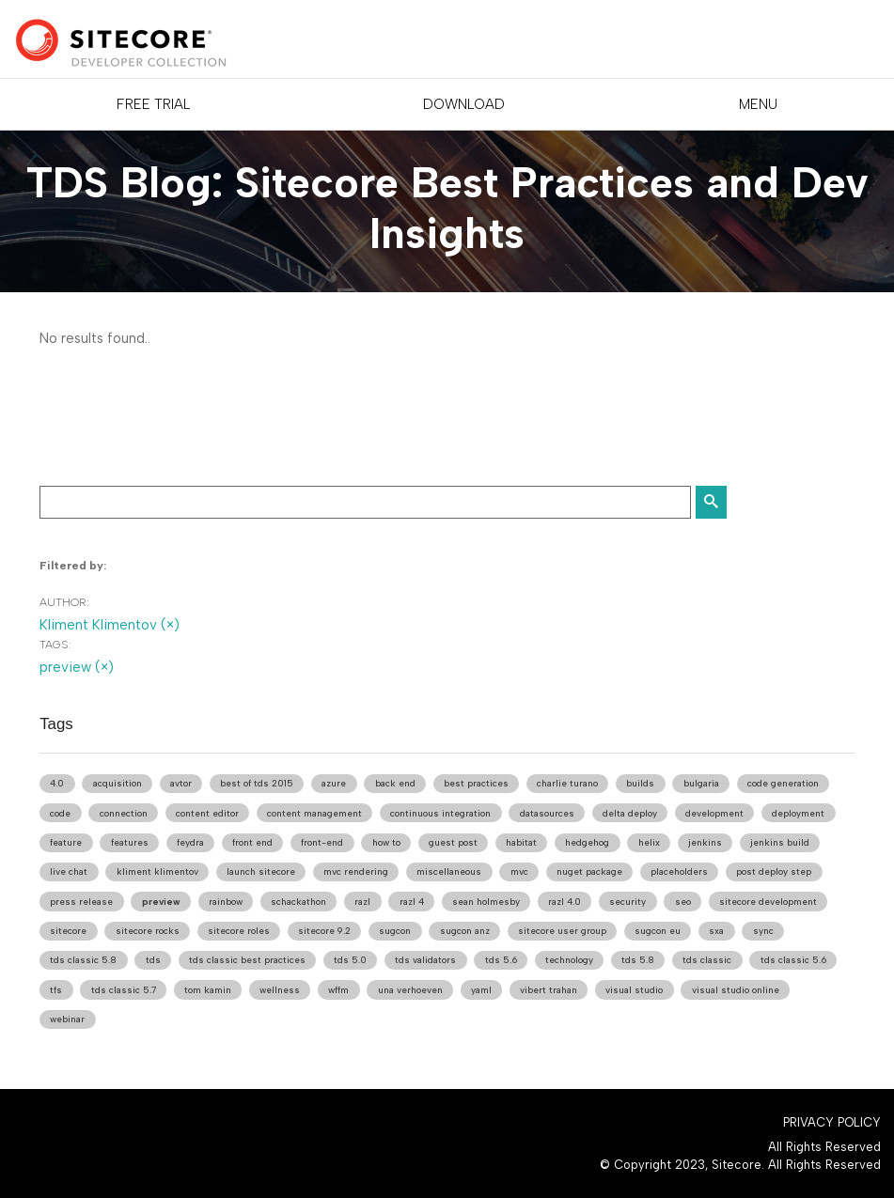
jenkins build (779, 842)
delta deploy (630, 813)
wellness (279, 990)
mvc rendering (355, 871)
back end (395, 783)
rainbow (226, 901)
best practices (476, 783)
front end (252, 842)
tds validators (425, 960)
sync (763, 931)
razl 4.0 (564, 901)
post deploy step (773, 871)
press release (81, 901)
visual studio (634, 990)
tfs (56, 990)
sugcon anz (465, 931)
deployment (798, 813)
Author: (64, 602)
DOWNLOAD (464, 104)
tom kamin (207, 990)
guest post (453, 842)
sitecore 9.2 (324, 931)
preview (161, 901)
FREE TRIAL (153, 104)
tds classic (706, 960)
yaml (481, 990)
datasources (547, 813)
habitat (521, 842)
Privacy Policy (832, 1122)
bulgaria (701, 783)
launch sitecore (261, 871)
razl (362, 901)
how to (386, 842)
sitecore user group (562, 931)
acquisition (117, 783)
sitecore (68, 931)
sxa (716, 931)
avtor (181, 783)
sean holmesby (486, 901)
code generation (783, 783)
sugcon (395, 931)
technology (569, 960)
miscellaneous (448, 871)
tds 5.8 (637, 960)
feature (66, 842)
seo (683, 901)
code (60, 813)
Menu (758, 104)
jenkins (705, 842)
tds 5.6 (501, 960)
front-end (322, 842)
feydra (190, 842)
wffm (338, 990)
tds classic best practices (247, 960)
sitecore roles (239, 931)
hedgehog (587, 842)
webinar (67, 1019)
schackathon (298, 901)
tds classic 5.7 (123, 990)
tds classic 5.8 (83, 960)
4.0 (57, 783)
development (714, 813)
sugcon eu (658, 931)
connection (124, 813)
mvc (519, 871)
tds (153, 960)
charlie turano (567, 783)
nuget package (589, 871)
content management (314, 813)
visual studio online (735, 990)
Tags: (55, 644)
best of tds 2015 (256, 783)
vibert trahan (548, 990)
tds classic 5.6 (793, 960)
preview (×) (76, 667)
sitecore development (768, 901)
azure (334, 783)
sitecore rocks (148, 931)
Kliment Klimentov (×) (109, 624)
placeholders (679, 871)
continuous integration (440, 813)
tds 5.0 (350, 960)
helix (649, 842)
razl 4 (412, 901)
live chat (68, 871)
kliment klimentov (157, 871)
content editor (207, 813)
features (130, 842)
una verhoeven (410, 990)
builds (640, 783)
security (627, 901)
